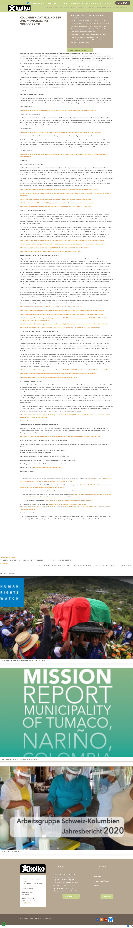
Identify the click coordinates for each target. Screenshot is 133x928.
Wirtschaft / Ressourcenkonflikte (99, 7)
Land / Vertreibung (77, 7)
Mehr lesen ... (71, 896)
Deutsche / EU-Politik (120, 7)
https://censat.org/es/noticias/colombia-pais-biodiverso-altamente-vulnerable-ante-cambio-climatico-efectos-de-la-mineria (58, 373)
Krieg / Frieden (64, 7)
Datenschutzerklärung (101, 881)
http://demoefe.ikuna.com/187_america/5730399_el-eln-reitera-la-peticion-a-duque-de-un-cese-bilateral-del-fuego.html (57, 203)
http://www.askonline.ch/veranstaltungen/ (47, 467)
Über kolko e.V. (39, 3)
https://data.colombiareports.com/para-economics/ (58, 491)
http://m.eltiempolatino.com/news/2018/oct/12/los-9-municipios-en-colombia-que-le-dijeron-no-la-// (51, 306)
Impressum (97, 877)
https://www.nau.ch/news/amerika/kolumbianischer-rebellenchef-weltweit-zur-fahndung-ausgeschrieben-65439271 (56, 199)
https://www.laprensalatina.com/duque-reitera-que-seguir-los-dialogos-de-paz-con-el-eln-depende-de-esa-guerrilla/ (56, 206)
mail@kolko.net (26, 903)
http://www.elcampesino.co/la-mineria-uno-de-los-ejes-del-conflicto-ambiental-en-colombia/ (48, 377)
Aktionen (64, 3)
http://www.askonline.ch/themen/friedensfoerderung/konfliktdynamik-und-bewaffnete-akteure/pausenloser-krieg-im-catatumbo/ (60, 132)
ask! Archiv (109, 3)
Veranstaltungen (76, 3)
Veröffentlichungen (93, 3)
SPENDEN (106, 897)
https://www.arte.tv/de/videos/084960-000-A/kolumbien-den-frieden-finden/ (69, 500)
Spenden (123, 3)
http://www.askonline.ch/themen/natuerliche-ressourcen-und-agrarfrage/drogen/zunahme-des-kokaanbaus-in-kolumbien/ (58, 110)
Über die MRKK (53, 3)
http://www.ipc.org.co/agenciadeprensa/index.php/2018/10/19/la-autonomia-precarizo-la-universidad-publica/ (54, 247)
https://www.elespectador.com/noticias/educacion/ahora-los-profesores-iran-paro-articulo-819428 (50, 251)
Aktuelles (70, 50)
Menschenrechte (52, 7)
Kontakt (96, 885)
